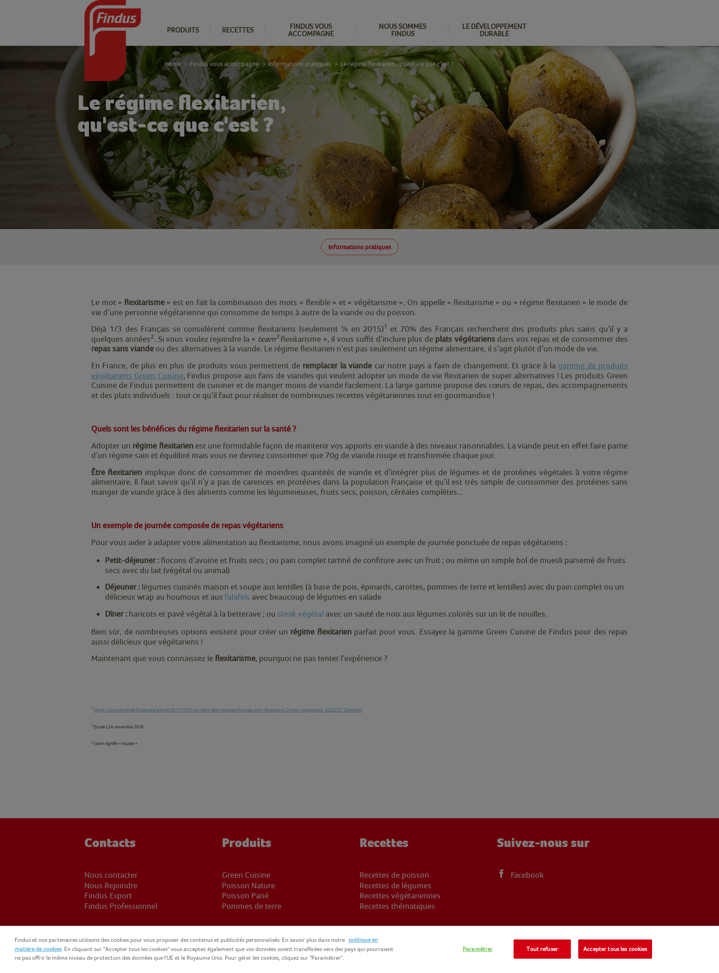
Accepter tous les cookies (615, 949)
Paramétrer (477, 949)
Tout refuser (542, 949)
